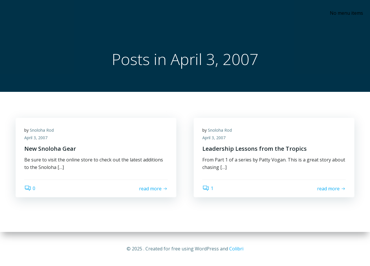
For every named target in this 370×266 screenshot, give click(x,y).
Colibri (236, 248)
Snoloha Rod (42, 130)
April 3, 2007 (35, 137)
